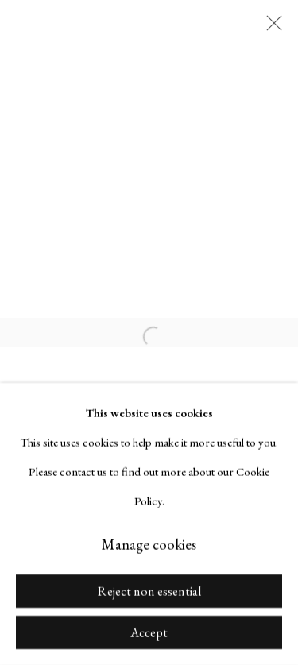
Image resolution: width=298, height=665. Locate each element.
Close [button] (270, 28)
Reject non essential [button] (149, 591)
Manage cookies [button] (149, 545)
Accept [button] (149, 632)
